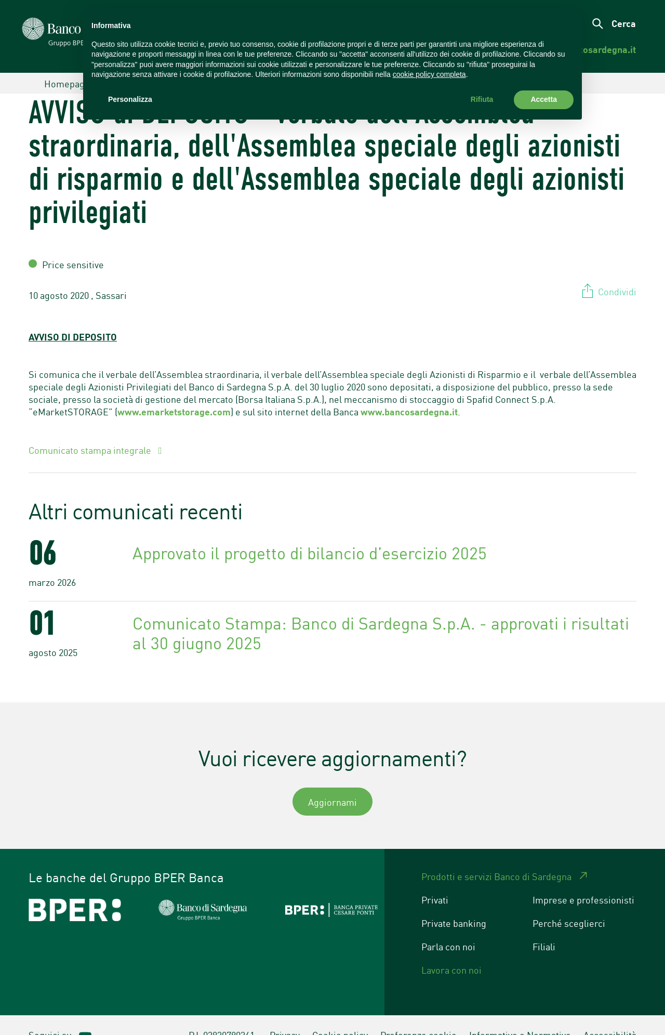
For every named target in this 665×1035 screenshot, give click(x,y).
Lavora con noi (451, 950)
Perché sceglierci (569, 903)
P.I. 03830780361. (223, 1015)
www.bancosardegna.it (409, 392)
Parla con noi (448, 927)
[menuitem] (599, 49)
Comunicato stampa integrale (91, 430)
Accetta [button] (543, 99)
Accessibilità (609, 1015)
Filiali (544, 927)
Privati (434, 880)
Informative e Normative (520, 1015)
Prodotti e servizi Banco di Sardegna (496, 856)
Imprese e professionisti (583, 880)
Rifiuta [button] (482, 99)
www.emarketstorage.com (174, 392)
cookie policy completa (429, 74)
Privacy (285, 1015)
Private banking (453, 903)
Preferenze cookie (418, 1015)
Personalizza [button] (130, 99)
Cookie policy (340, 1015)
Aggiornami (332, 782)
